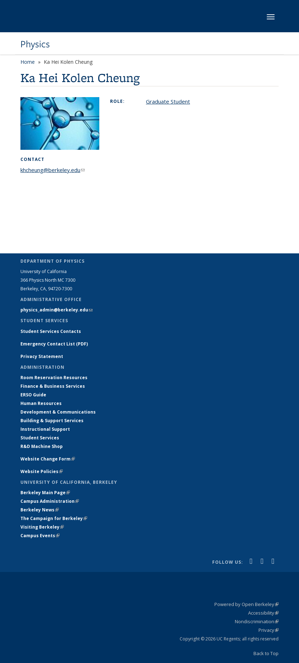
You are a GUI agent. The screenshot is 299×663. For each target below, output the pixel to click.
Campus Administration (49, 501)
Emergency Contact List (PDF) (54, 344)
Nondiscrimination (257, 621)
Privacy (268, 630)
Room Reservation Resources (53, 378)
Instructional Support (45, 429)
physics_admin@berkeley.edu (56, 310)
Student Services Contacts (50, 331)
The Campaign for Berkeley (53, 518)
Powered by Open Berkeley (246, 604)
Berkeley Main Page (45, 493)
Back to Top (266, 653)
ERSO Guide (33, 395)
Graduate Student (168, 101)
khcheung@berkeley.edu (52, 169)
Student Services (39, 438)
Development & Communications (58, 412)
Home (27, 61)
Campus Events (40, 536)
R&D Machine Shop (41, 446)
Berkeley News (39, 510)
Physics (35, 44)
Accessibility (263, 613)
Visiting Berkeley (42, 527)
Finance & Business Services (52, 386)
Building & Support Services (52, 421)
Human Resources (41, 403)
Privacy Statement (41, 356)
